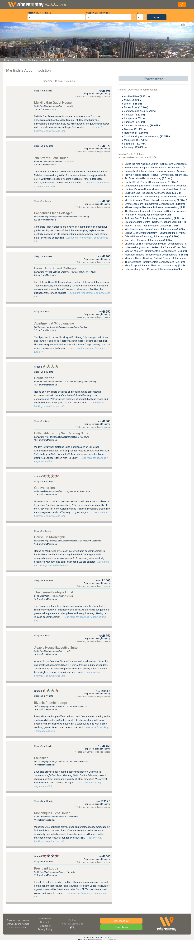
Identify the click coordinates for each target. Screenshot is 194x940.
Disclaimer (45, 925)
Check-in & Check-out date (98, 13)
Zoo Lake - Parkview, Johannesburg (148, 240)
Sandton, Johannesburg (142, 125)
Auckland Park (137, 96)
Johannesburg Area (140, 111)
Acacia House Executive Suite (56, 648)
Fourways (135, 147)
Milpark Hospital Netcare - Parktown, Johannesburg (157, 207)
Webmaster (45, 918)
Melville (133, 100)
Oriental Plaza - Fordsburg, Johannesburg (151, 236)
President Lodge (46, 868)
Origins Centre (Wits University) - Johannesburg (155, 232)
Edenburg (135, 143)
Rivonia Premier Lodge (50, 703)
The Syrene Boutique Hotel (53, 592)
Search (156, 17)
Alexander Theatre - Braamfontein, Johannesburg (156, 254)
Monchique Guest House (52, 813)
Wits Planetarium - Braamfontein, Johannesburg (155, 229)
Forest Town (136, 107)
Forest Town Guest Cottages (55, 268)
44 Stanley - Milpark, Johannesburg (148, 214)
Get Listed (17, 927)
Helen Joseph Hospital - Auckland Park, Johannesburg (158, 167)
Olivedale (135, 129)
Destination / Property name (40, 13)
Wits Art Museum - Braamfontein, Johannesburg (155, 251)
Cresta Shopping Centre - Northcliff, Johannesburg (156, 221)
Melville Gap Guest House (53, 103)
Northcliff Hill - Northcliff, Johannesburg (151, 182)
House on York (44, 378)
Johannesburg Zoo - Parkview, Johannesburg (154, 269)
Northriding (136, 132)
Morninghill (136, 140)
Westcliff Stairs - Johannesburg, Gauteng (151, 225)
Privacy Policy (45, 929)
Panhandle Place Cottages (53, 213)
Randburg (134, 121)
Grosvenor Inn (44, 488)
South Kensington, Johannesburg (147, 136)
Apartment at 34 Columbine (54, 323)
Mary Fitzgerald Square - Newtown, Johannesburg (156, 265)
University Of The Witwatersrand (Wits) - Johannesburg (159, 243)
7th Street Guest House (51, 158)
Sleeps (140, 13)
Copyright (45, 922)
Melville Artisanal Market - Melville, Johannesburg (155, 200)
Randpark (134, 118)
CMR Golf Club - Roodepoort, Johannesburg (153, 192)
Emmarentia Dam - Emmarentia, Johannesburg (154, 203)
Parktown (134, 114)
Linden (133, 103)
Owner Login (121, 927)
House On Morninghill (50, 537)
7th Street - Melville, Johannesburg (148, 178)
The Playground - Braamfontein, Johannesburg (154, 261)
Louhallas (41, 758)
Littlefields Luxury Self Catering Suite (61, 433)
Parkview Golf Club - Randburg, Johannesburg (154, 218)
